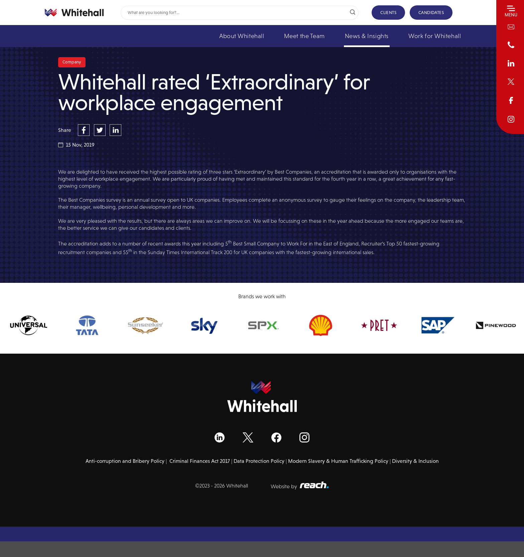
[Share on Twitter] (100, 130)
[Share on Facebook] (84, 130)
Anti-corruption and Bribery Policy (125, 461)
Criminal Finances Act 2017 (199, 461)
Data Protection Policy (259, 461)
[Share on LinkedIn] (115, 130)
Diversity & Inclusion (415, 461)
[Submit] (352, 12)
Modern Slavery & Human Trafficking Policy (338, 461)
